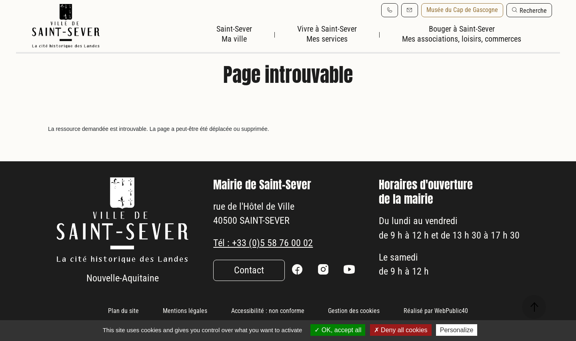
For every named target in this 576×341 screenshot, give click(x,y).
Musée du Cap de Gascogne (462, 10)
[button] (529, 10)
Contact (249, 291)
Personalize (457, 330)
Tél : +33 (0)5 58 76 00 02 (263, 263)
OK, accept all (337, 330)
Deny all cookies (401, 330)
